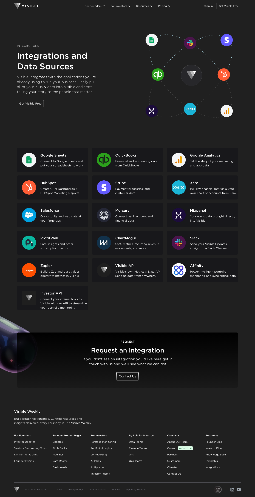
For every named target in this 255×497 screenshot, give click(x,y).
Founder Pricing (24, 461)
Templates (211, 461)
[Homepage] (48, 6)
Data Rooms (59, 461)
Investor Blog (213, 448)
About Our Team (177, 441)
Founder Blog (213, 441)
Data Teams (136, 441)
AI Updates (97, 467)
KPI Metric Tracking (26, 454)
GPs (131, 454)
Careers (180, 448)
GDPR (59, 489)
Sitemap (116, 489)
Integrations (212, 467)
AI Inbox (96, 461)
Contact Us (127, 376)
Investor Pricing (100, 473)
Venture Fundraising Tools (30, 448)
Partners (172, 454)
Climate (172, 467)
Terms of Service (97, 489)
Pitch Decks (59, 448)
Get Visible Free (229, 6)
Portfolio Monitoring (103, 441)
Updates (57, 441)
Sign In (208, 6)
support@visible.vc (136, 489)
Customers (173, 461)
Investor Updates (24, 441)
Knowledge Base (215, 454)
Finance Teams (138, 448)
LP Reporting (99, 454)
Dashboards (59, 467)
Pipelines (57, 454)
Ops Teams (135, 461)
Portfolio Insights (101, 448)
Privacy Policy (75, 489)
